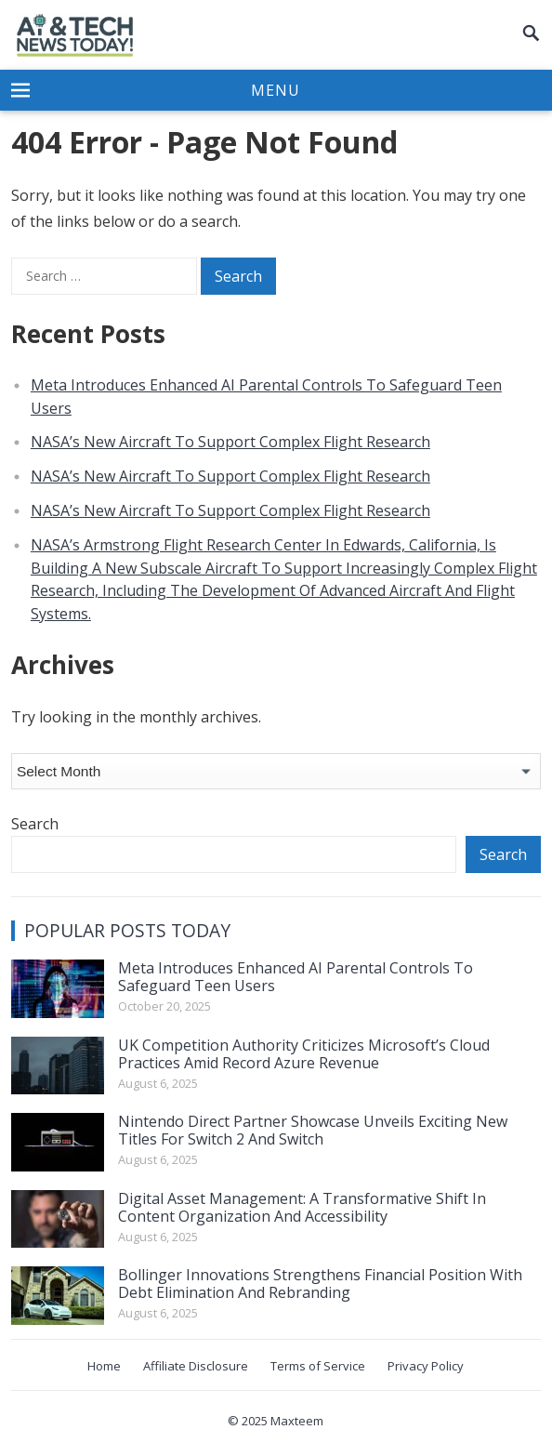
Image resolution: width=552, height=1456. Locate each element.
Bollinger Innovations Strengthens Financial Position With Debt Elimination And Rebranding (320, 1283)
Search (35, 824)
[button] (276, 91)
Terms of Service (317, 1365)
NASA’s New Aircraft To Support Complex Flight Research (230, 441)
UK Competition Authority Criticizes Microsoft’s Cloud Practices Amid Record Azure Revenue (304, 1054)
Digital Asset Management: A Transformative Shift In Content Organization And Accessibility (302, 1207)
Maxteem (296, 1420)
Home (104, 1365)
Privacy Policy (426, 1365)
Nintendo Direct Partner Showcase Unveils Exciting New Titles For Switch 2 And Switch (312, 1130)
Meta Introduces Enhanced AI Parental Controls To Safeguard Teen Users (295, 977)
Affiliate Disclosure (195, 1365)
